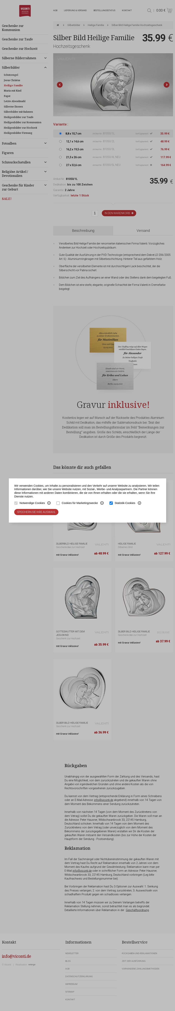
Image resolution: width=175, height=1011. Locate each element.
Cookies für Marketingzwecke (80, 503)
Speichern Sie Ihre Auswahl (36, 512)
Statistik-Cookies (125, 503)
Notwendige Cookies (32, 503)
